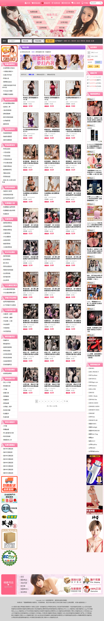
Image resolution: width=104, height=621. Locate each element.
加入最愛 (76, 3)
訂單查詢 (70, 12)
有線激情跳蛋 (7, 133)
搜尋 (50, 41)
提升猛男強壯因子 (8, 198)
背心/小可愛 (6, 382)
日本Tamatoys (92, 385)
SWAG (25, 615)
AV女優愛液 (6, 236)
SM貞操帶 (6, 324)
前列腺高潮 (6, 277)
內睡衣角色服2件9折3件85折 (9, 86)
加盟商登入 (25, 589)
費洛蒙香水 (6, 344)
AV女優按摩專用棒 (8, 289)
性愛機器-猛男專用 (8, 207)
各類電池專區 (7, 373)
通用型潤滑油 (7, 223)
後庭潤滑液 (6, 243)
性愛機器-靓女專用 (8, 210)
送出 (90, 66)
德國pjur (90, 437)
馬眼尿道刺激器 (7, 270)
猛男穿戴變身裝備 (8, 301)
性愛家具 (5, 214)
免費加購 (33, 12)
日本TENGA (91, 379)
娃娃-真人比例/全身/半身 (9, 181)
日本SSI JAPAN (92, 403)
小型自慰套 (6, 152)
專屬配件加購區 (7, 94)
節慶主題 (5, 393)
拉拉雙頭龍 (6, 273)
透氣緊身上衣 (7, 440)
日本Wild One (92, 399)
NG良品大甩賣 (7, 91)
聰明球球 (5, 124)
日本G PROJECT (93, 372)
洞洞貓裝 (5, 396)
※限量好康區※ (7, 71)
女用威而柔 (6, 120)
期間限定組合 (7, 82)
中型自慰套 (6, 156)
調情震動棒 (6, 113)
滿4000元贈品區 (7, 462)
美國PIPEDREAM (93, 430)
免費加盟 (55, 3)
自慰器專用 (6, 240)
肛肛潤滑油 (6, 259)
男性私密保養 (7, 357)
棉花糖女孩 (6, 386)
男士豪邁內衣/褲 (8, 433)
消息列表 (24, 583)
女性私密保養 (7, 354)
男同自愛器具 (7, 266)
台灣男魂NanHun (93, 451)
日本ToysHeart (92, 375)
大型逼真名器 (7, 159)
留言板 (62, 28)
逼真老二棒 (6, 107)
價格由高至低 (51, 74)
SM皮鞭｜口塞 (7, 321)
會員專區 (24, 592)
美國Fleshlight (92, 427)
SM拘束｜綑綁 (7, 317)
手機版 (84, 3)
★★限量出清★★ (8, 68)
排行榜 (39, 22)
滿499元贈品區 (7, 452)
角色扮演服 (6, 410)
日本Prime (91, 417)
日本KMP (90, 413)
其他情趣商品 (7, 364)
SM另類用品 (6, 331)
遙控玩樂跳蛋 (7, 140)
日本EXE (90, 392)
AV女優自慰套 (7, 163)
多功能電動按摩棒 (8, 103)
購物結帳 (36, 3)
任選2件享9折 (7, 75)
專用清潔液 (6, 350)
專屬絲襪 (5, 429)
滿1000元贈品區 (7, 449)
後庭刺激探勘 (7, 347)
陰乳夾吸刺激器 (7, 117)
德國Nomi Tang (92, 434)
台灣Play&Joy (92, 444)
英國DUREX (91, 424)
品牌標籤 (43, 28)
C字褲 (4, 389)
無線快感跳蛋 (7, 136)
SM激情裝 (6, 328)
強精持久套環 (7, 191)
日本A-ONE (91, 389)
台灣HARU (91, 448)
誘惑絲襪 (5, 403)
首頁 (27, 3)
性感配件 (5, 413)
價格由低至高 (40, 74)
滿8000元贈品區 (7, 473)
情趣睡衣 (5, 400)
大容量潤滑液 (7, 247)
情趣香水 (5, 340)
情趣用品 (75, 606)
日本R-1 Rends (92, 396)
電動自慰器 (6, 173)
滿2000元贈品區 (7, 455)
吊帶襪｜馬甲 (7, 406)
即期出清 (5, 78)
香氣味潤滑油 (7, 230)
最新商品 (37, 17)
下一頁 (66, 401)
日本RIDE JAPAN (93, 406)
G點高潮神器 (6, 110)
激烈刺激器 (6, 256)
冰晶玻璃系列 (7, 361)
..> (61, 401)
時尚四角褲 (6, 436)
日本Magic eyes (92, 382)
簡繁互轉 (66, 3)
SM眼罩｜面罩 (7, 314)
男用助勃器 (6, 176)
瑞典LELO (91, 441)
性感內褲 (5, 417)
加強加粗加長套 (7, 194)
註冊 (96, 66)
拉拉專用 (5, 280)
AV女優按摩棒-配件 (9, 292)
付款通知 (67, 17)
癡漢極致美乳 (7, 169)
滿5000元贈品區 (7, 466)
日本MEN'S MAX (93, 410)
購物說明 (46, 3)
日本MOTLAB (92, 420)
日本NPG (90, 368)
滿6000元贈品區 (7, 469)
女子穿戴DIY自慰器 (9, 305)
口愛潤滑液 (6, 233)
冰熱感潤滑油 (7, 226)
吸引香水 (5, 263)
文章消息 (64, 22)
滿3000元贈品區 (7, 459)
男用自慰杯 (6, 149)
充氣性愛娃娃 (7, 166)
